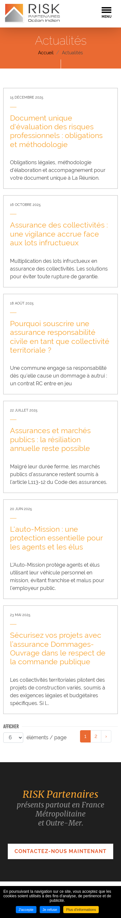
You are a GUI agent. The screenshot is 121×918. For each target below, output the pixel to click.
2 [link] (96, 736)
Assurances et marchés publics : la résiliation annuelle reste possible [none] (50, 439)
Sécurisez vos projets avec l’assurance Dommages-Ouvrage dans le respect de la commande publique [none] (58, 648)
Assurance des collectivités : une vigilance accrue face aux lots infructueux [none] (59, 234)
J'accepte (26, 910)
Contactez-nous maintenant (60, 851)
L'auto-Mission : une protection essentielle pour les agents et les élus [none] (56, 538)
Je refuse (50, 910)
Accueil (46, 52)
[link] (60, 138)
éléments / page (46, 737)
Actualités (72, 52)
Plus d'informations (81, 910)
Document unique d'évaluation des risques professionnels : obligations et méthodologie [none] (56, 131)
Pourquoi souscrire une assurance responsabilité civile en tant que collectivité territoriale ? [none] (59, 336)
